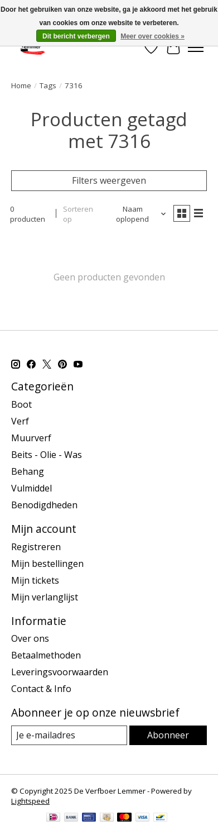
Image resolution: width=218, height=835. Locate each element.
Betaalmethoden (46, 655)
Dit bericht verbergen (76, 36)
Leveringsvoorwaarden (59, 672)
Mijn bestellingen (47, 563)
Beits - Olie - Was (46, 454)
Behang (27, 471)
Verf (20, 421)
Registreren (36, 547)
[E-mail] (69, 735)
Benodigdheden (44, 505)
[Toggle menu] (196, 47)
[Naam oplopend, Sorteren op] (137, 214)
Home (21, 85)
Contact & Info (41, 689)
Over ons (30, 638)
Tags (48, 85)
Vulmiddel (31, 488)
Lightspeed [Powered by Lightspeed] (30, 801)
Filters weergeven (109, 180)
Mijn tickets (35, 580)
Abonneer (168, 735)
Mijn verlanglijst (44, 597)
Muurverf (31, 438)
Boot (21, 404)
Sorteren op (78, 214)
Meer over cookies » (152, 36)
